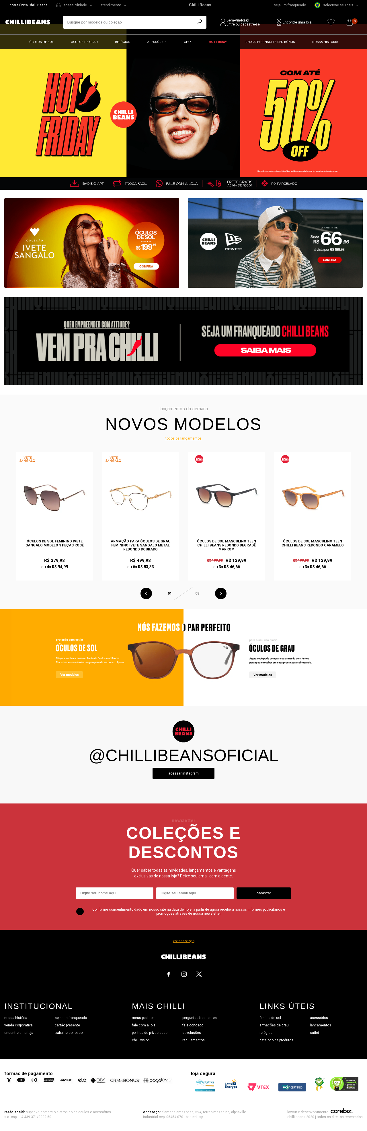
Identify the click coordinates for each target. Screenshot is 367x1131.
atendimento (111, 5)
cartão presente (67, 1025)
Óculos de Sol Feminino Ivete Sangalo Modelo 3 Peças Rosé (55, 543)
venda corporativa (18, 1025)
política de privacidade (149, 1033)
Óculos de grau (84, 42)
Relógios (122, 42)
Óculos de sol (41, 42)
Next (221, 593)
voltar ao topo (183, 941)
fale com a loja (143, 1025)
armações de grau (274, 1025)
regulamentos (193, 1040)
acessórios (319, 1018)
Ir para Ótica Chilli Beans (28, 5)
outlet (314, 1033)
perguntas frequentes (199, 1018)
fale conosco (192, 1025)
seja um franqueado (290, 5)
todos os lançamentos (183, 438)
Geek (188, 42)
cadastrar (264, 893)
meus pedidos (143, 1018)
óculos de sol (270, 1018)
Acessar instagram (183, 773)
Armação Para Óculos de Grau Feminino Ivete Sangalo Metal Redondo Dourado (140, 545)
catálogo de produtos (276, 1040)
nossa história (15, 1018)
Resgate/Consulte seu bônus (270, 42)
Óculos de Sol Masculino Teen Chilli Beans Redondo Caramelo (313, 543)
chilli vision (141, 1040)
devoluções (191, 1033)
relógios (265, 1033)
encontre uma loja (18, 1033)
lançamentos (320, 1025)
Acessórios (157, 42)
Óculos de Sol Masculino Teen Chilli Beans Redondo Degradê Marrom (226, 545)
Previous (146, 593)
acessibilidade (75, 5)
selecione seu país (334, 5)
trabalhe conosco (69, 1033)
